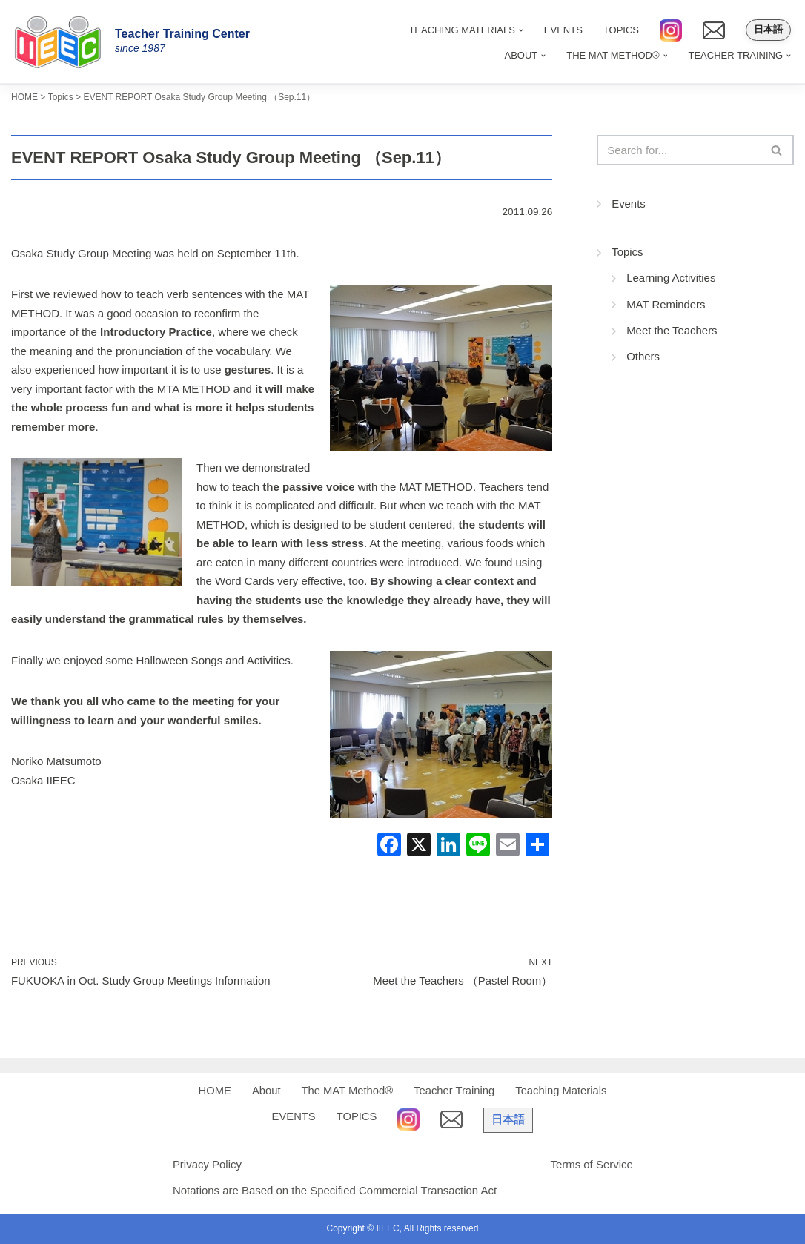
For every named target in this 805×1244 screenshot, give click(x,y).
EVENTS (563, 30)
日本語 (768, 30)
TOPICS (621, 30)
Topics (627, 252)
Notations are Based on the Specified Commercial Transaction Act (334, 1190)
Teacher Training (455, 1091)
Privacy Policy (206, 1164)
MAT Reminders (666, 305)
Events (629, 204)
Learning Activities (671, 279)
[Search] (679, 150)
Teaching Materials (563, 1091)
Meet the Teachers (672, 331)
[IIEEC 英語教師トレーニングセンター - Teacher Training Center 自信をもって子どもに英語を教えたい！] (63, 41)
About (264, 1091)
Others (643, 357)
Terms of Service (591, 1164)
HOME (212, 1091)
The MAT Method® (346, 1091)
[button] (543, 55)
